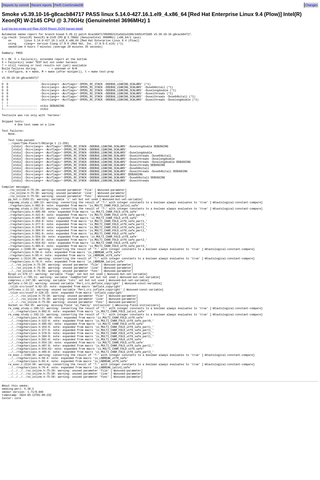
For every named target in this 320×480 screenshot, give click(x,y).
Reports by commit (16, 5)
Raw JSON (39, 28)
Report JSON (56, 28)
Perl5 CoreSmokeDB (68, 5)
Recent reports (41, 5)
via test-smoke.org (20, 28)
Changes (311, 5)
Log (4, 28)
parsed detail (74, 28)
